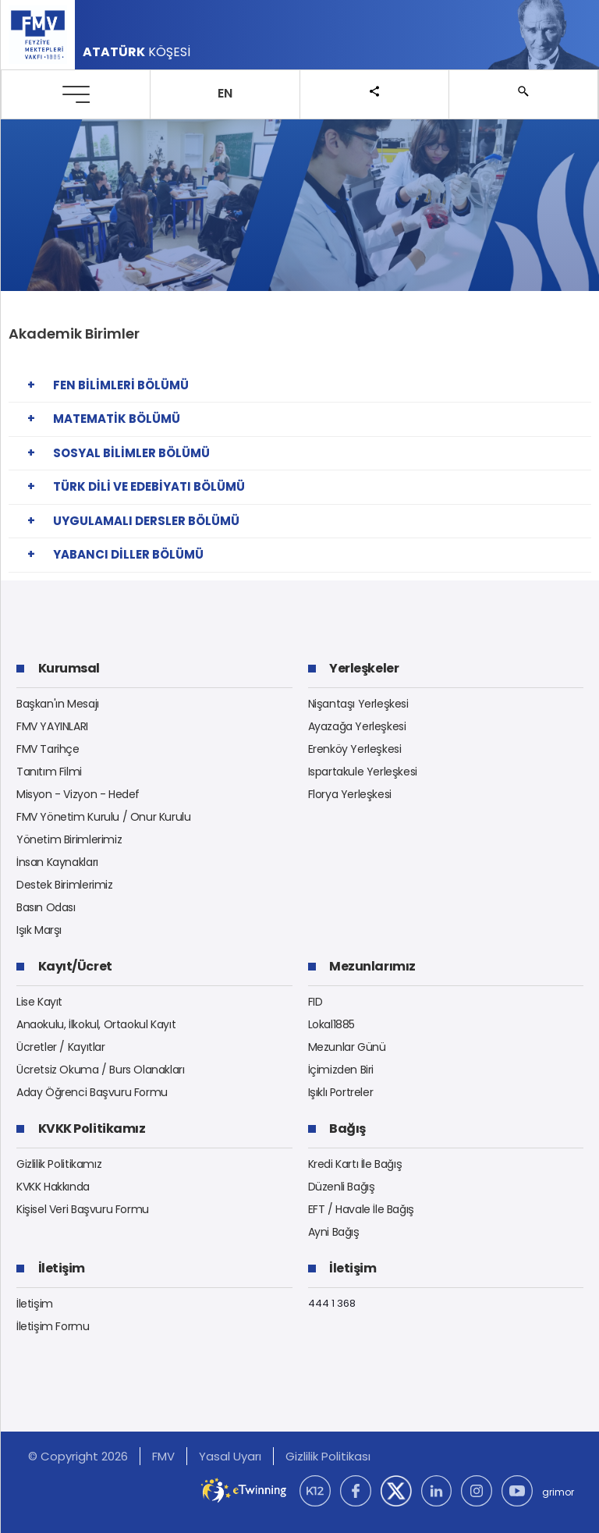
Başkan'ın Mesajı (57, 703)
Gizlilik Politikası (327, 1456)
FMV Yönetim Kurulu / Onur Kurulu (103, 817)
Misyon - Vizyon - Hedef (78, 794)
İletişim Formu (53, 1326)
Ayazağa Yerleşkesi (357, 726)
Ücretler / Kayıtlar (60, 1047)
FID (315, 1002)
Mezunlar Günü (347, 1047)
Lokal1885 (332, 1024)
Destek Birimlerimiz (64, 884)
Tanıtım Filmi (49, 771)
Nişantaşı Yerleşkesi (358, 703)
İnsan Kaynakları (57, 862)
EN (225, 93)
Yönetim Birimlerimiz (69, 839)
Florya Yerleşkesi (350, 794)
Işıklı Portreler (341, 1092)
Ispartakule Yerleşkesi (362, 771)
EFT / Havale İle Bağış (361, 1209)
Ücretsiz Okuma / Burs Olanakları (100, 1069)
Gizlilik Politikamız (58, 1164)
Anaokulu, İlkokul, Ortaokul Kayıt (95, 1024)
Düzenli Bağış (341, 1186)
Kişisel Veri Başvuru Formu (82, 1209)
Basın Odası (46, 907)
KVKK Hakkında (53, 1186)
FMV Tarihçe (48, 749)
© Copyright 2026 (78, 1456)
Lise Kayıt (39, 1002)
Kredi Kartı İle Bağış (355, 1164)
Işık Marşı (39, 930)
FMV (163, 1456)
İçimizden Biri (341, 1069)
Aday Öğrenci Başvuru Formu (92, 1092)
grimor (558, 1492)
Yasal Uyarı (230, 1456)
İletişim (34, 1303)
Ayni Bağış (334, 1232)
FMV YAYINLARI (52, 726)
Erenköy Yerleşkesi (355, 749)
